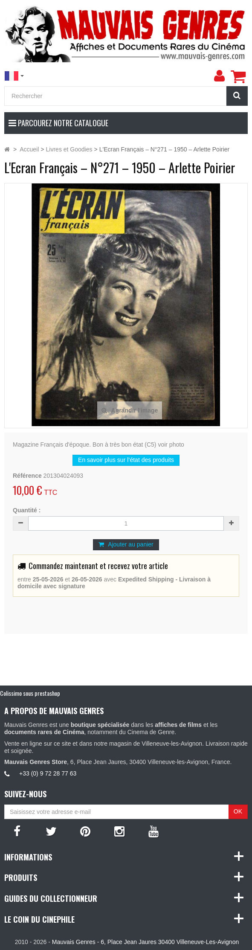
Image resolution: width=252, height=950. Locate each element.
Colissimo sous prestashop (30, 693)
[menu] (219, 76)
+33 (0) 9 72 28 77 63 (47, 773)
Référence (27, 475)
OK (238, 811)
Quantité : (27, 510)
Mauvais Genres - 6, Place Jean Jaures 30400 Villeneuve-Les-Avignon (145, 941)
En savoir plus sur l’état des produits (126, 459)
